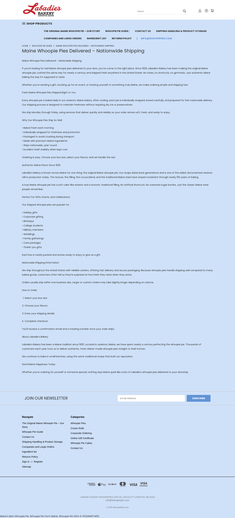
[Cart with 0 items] (212, 10)
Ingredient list (97, 38)
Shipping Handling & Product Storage (181, 31)
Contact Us (143, 31)
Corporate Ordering (81, 433)
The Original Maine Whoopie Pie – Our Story (72, 31)
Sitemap (26, 466)
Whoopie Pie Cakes (81, 443)
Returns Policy (122, 38)
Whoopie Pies (78, 423)
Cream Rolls (77, 428)
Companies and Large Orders (63, 38)
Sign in (26, 461)
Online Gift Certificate (82, 438)
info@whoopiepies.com (156, 38)
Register (38, 461)
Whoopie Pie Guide (117, 31)
